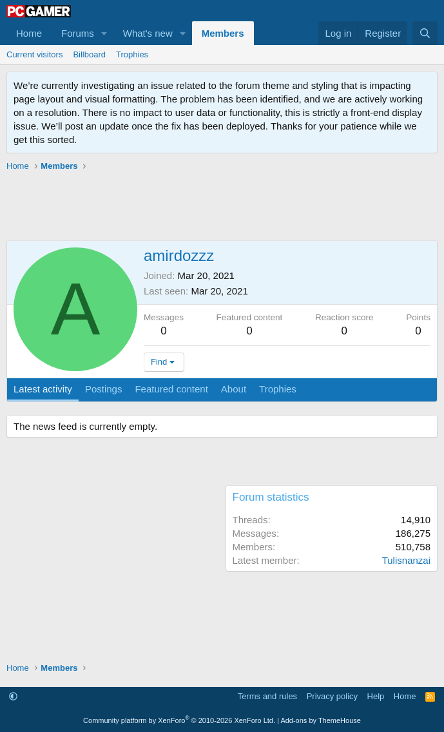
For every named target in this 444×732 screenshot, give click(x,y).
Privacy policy (332, 696)
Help (376, 696)
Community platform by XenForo (179, 720)
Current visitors (34, 54)
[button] (104, 33)
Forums (77, 33)
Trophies (132, 54)
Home (29, 33)
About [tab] (233, 388)
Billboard (89, 54)
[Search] (425, 33)
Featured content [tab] (171, 388)
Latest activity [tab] (43, 388)
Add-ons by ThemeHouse (320, 720)
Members (223, 33)
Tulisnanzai (406, 560)
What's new (148, 33)
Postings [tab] (103, 388)
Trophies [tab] (277, 388)
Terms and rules (267, 696)
